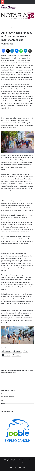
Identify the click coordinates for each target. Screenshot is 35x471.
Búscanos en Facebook (7, 396)
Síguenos (4, 401)
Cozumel (9, 28)
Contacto (20, 463)
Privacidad (14, 463)
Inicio (3, 28)
